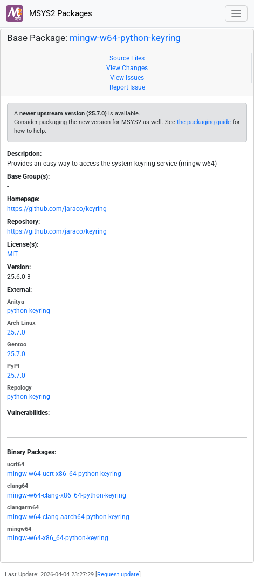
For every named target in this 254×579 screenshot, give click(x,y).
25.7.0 (16, 332)
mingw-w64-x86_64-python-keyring (57, 538)
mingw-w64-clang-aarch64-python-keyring (68, 517)
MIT (12, 254)
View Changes (127, 68)
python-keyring (28, 311)
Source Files (127, 58)
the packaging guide (204, 122)
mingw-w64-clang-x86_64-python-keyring (66, 495)
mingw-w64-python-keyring (125, 37)
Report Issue (127, 87)
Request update (118, 574)
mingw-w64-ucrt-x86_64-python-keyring (64, 474)
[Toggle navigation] (236, 13)
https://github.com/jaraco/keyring (57, 209)
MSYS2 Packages (49, 13)
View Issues (127, 77)
